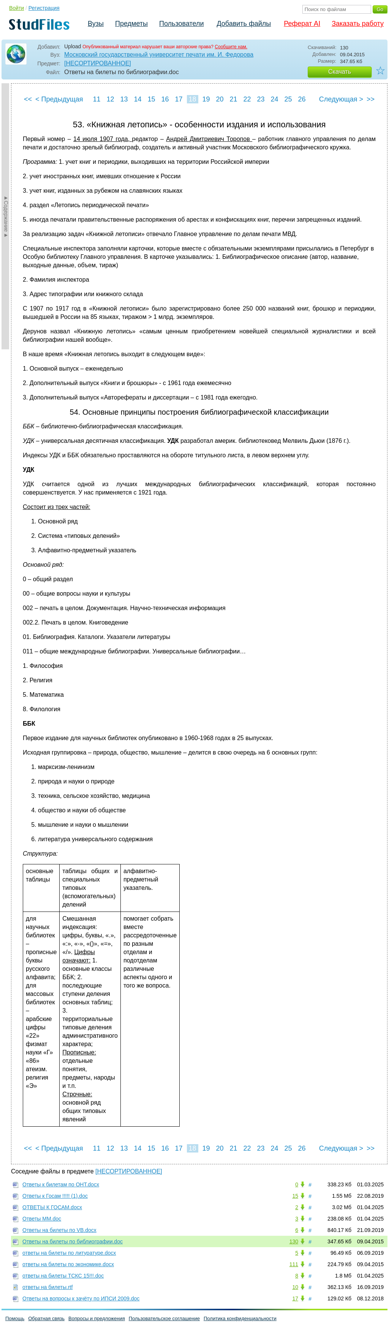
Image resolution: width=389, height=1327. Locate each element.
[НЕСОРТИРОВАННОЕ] (97, 63)
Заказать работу (358, 23)
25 (288, 99)
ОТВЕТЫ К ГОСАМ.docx (52, 1207)
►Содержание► (6, 216)
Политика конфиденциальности (240, 1318)
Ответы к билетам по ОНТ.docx (60, 1184)
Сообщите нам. (231, 46)
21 (233, 99)
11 (96, 99)
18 (192, 99)
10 (295, 1287)
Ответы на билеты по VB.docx (59, 1230)
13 (124, 99)
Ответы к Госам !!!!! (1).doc (55, 1196)
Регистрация (44, 8)
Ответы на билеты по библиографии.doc (72, 1241)
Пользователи (181, 23)
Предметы (131, 23)
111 (293, 1264)
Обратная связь (46, 1318)
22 (247, 99)
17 (178, 99)
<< (28, 99)
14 (137, 99)
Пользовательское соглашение (164, 1318)
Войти (16, 8)
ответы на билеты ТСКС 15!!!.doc (63, 1276)
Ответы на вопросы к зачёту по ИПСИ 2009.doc (80, 1298)
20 (219, 99)
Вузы (96, 23)
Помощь (14, 1318)
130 (293, 1241)
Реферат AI (302, 23)
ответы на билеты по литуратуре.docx (69, 1253)
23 (260, 99)
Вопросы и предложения (96, 1318)
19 (206, 99)
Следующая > (341, 99)
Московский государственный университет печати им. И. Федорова (158, 54)
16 (165, 99)
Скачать (339, 71)
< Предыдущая (59, 99)
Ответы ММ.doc (41, 1219)
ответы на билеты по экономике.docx (68, 1264)
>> (371, 99)
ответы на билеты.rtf (47, 1287)
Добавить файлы (244, 23)
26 (301, 99)
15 (151, 99)
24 (274, 99)
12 (110, 99)
